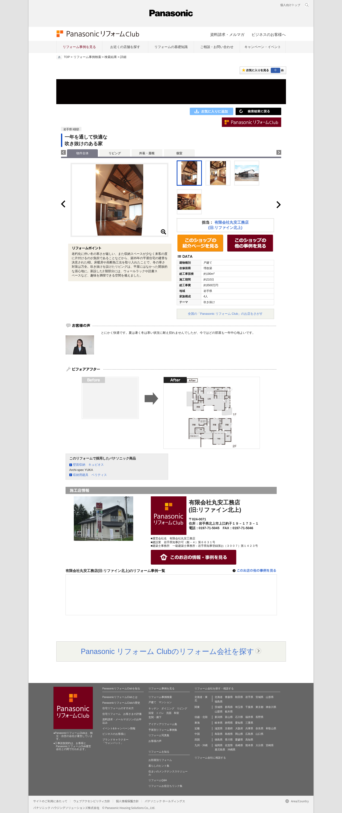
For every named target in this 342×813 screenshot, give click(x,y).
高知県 (249, 739)
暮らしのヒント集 (158, 765)
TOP (67, 57)
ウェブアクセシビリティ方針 (91, 801)
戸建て (152, 702)
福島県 (219, 701)
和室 (176, 712)
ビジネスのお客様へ (269, 34)
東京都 (259, 707)
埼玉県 (239, 707)
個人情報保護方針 (127, 801)
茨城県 (219, 707)
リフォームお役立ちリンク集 (165, 785)
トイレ (160, 712)
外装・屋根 (147, 153)
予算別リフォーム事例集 (162, 729)
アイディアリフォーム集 (162, 724)
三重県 (249, 722)
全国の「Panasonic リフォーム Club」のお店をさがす (225, 313)
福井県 (249, 717)
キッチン (153, 708)
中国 (197, 733)
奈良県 (259, 728)
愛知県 (239, 722)
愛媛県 (239, 739)
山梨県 (219, 711)
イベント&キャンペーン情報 (118, 728)
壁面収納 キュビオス (88, 464)
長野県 (259, 717)
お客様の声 (155, 741)
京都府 (229, 728)
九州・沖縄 (201, 745)
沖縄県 (231, 749)
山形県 (270, 697)
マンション (165, 702)
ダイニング (167, 708)
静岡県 (229, 722)
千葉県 (249, 707)
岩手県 (249, 697)
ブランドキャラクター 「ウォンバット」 (115, 741)
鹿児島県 (220, 749)
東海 (197, 722)
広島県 (249, 733)
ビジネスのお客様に (114, 733)
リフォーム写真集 (158, 735)
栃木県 (229, 711)
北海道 (219, 697)
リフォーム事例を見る (79, 47)
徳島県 (219, 739)
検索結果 (110, 57)
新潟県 (219, 717)
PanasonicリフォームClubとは (120, 697)
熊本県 (249, 745)
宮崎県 (270, 745)
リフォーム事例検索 (87, 57)
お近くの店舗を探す (125, 47)
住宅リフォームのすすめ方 (118, 708)
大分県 (259, 745)
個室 (179, 153)
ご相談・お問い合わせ (216, 47)
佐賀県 (229, 745)
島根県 (229, 733)
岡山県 (239, 733)
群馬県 (229, 707)
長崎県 (239, 745)
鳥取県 (219, 733)
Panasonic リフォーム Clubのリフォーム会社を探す (167, 651)
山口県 (259, 733)
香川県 (229, 739)
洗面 (168, 712)
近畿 (197, 728)
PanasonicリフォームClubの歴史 (121, 702)
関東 (197, 707)
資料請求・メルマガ (227, 34)
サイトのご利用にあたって (50, 801)
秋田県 (239, 697)
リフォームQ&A (157, 780)
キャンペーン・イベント (262, 47)
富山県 (229, 717)
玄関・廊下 (155, 717)
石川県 (239, 717)
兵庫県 (249, 728)
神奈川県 (271, 707)
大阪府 (239, 728)
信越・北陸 (201, 717)
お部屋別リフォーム (160, 760)
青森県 (229, 697)
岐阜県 (219, 722)
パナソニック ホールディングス (165, 801)
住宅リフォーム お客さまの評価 (122, 713)
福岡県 (219, 745)
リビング (115, 153)
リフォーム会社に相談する (210, 757)
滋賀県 (219, 728)
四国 (197, 739)
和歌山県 (271, 728)
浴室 (151, 712)
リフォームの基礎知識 (171, 47)
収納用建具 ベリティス (90, 475)
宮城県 (259, 697)
